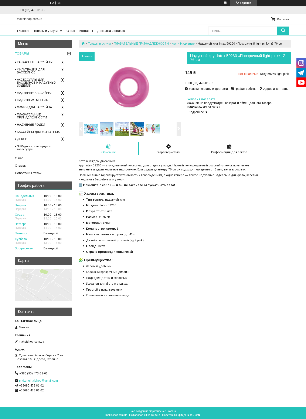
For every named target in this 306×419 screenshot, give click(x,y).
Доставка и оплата (111, 30)
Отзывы (20, 165)
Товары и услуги (45, 30)
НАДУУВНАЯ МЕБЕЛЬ (32, 100)
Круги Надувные (183, 43)
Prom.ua (172, 411)
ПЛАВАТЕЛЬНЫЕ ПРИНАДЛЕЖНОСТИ (141, 43)
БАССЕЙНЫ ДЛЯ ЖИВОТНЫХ (38, 132)
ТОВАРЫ (22, 53)
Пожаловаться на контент (144, 414)
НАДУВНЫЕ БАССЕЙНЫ (34, 92)
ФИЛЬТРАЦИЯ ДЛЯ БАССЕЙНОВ (31, 71)
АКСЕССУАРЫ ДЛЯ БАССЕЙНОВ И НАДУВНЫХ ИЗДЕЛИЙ (36, 82)
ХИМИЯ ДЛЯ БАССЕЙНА (34, 107)
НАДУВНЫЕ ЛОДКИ (31, 124)
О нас (71, 30)
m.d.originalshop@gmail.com (38, 380)
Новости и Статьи (28, 173)
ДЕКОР (22, 139)
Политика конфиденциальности (181, 414)
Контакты (86, 30)
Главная (23, 30)
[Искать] (283, 31)
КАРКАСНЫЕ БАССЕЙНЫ (34, 62)
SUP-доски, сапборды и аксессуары (34, 148)
